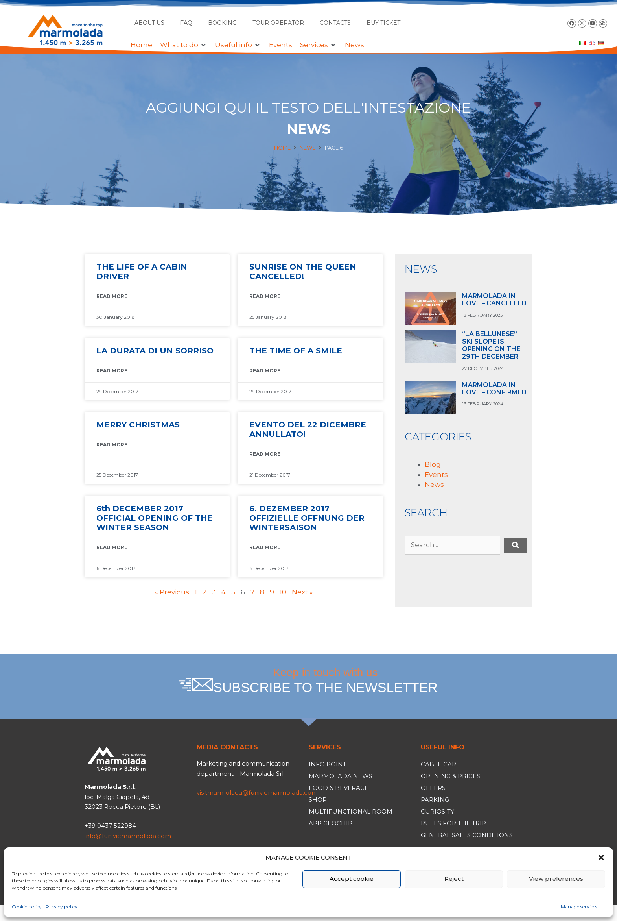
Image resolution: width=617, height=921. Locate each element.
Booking (222, 22)
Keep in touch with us (325, 680)
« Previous (172, 592)
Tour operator (278, 22)
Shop (318, 799)
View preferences (556, 878)
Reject (454, 878)
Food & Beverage (338, 788)
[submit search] (515, 545)
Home (282, 147)
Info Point (327, 764)
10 (283, 592)
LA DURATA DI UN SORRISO (155, 350)
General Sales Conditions (467, 835)
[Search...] (452, 545)
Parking (435, 799)
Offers (433, 788)
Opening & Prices (450, 776)
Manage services (579, 907)
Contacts (335, 22)
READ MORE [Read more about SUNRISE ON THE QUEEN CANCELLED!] (264, 296)
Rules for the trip (453, 823)
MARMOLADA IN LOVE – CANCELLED (494, 299)
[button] (601, 858)
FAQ (186, 22)
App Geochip (330, 823)
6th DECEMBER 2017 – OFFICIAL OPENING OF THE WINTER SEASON (154, 518)
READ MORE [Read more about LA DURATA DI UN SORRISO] (111, 371)
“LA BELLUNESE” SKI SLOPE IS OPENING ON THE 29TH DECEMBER (491, 345)
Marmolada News (340, 776)
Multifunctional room (350, 811)
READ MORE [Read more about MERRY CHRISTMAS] (111, 445)
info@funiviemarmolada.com (128, 836)
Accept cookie (352, 878)
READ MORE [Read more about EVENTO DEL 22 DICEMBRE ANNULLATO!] (264, 454)
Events (436, 475)
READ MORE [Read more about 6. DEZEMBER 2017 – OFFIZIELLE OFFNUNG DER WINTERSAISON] (264, 547)
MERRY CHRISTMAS (138, 424)
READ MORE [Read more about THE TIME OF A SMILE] (264, 371)
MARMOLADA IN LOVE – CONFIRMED (494, 388)
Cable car (438, 764)
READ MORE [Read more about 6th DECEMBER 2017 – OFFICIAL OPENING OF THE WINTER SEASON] (111, 547)
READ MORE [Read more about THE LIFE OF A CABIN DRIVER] (111, 296)
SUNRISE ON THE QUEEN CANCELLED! (302, 271)
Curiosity (437, 811)
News (308, 147)
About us (149, 22)
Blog (433, 464)
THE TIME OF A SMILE (295, 350)
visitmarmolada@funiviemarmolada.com (257, 792)
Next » (302, 592)
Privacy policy (61, 907)
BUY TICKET (383, 22)
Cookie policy (27, 907)
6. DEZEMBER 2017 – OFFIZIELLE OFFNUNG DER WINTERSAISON (307, 518)
